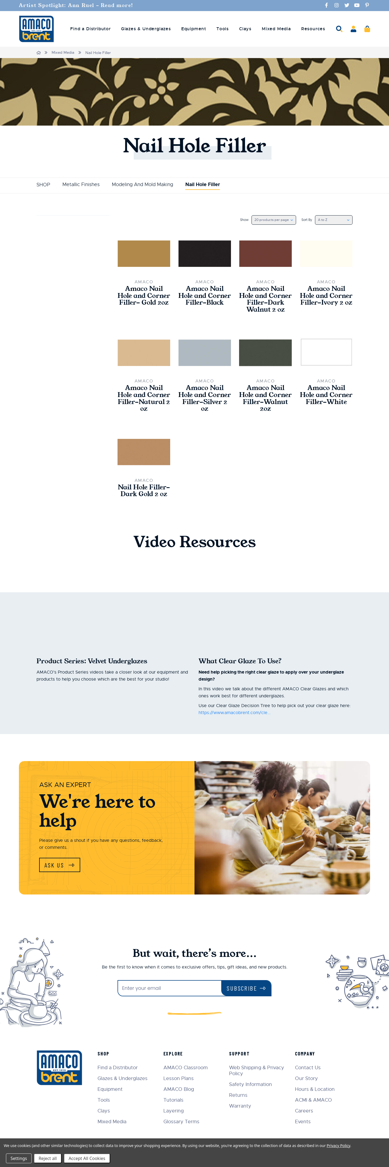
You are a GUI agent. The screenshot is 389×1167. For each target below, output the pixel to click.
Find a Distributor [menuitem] (90, 28)
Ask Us (55, 866)
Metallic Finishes (81, 184)
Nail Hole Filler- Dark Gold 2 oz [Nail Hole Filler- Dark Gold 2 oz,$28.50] (144, 492)
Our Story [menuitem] (306, 1079)
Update (51, 254)
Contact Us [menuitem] (308, 1068)
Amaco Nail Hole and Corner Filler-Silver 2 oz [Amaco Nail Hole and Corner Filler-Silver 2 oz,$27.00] (204, 399)
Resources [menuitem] (313, 28)
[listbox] (273, 220)
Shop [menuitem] (104, 1054)
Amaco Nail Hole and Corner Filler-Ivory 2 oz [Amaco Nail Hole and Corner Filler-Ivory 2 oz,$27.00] (326, 296)
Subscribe (242, 988)
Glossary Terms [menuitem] (182, 1122)
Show (244, 219)
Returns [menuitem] (239, 1095)
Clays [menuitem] (245, 28)
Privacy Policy (338, 1145)
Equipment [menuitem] (193, 28)
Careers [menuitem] (304, 1111)
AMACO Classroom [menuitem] (186, 1068)
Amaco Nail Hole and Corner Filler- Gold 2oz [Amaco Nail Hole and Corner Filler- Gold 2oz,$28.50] (144, 296)
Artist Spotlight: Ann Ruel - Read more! (77, 5)
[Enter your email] (169, 988)
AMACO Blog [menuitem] (179, 1089)
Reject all (48, 1158)
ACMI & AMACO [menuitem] (313, 1100)
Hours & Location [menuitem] (315, 1089)
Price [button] (73, 222)
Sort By (306, 219)
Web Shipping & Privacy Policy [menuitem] (257, 1071)
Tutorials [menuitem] (174, 1100)
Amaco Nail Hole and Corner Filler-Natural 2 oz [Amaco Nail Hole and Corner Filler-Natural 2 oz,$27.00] (144, 399)
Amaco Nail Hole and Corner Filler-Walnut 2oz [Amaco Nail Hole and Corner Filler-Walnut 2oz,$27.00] (265, 399)
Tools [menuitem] (222, 28)
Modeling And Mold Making (142, 184)
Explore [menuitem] (174, 1054)
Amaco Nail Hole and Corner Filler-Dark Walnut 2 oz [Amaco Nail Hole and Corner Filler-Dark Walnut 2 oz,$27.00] (265, 299)
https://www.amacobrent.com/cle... (235, 714)
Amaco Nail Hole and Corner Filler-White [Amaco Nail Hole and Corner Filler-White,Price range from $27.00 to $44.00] (326, 395)
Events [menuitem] (303, 1122)
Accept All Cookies (87, 1158)
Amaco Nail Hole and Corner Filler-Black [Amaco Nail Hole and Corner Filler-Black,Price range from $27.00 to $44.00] (204, 296)
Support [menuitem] (240, 1054)
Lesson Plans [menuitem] (179, 1079)
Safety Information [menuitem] (251, 1085)
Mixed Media (63, 52)
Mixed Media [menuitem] (276, 28)
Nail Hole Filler (202, 184)
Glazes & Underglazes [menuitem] (146, 28)
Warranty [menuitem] (241, 1106)
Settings (19, 1158)
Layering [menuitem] (174, 1111)
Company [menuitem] (305, 1054)
